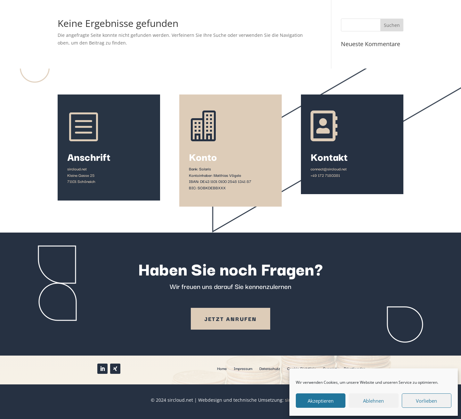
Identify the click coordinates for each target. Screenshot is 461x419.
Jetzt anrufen (230, 318)
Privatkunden (354, 368)
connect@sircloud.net (329, 169)
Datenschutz (269, 368)
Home (222, 368)
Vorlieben (426, 401)
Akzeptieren (321, 401)
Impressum (243, 368)
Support (330, 368)
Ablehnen (373, 401)
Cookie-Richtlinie (301, 368)
